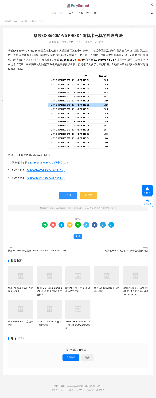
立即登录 (70, 357)
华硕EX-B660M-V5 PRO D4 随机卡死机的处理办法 (78, 35)
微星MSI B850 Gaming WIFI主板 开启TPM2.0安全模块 (49, 291)
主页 (54, 12)
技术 (62, 12)
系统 (81, 12)
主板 (77, 236)
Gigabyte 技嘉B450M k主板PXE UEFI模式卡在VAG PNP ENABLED (135, 291)
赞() (99, 42)
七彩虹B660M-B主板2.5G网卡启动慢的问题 (126, 250)
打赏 (88, 195)
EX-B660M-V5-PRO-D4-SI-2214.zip (46, 178)
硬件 (96, 12)
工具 (71, 12)
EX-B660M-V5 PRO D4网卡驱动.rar (49, 162)
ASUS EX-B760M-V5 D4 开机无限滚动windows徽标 (77, 325)
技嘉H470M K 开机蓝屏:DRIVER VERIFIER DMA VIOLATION (37, 250)
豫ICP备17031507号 (93, 386)
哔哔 (88, 12)
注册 (87, 357)
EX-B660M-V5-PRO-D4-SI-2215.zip (46, 170)
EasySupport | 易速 (78, 5)
